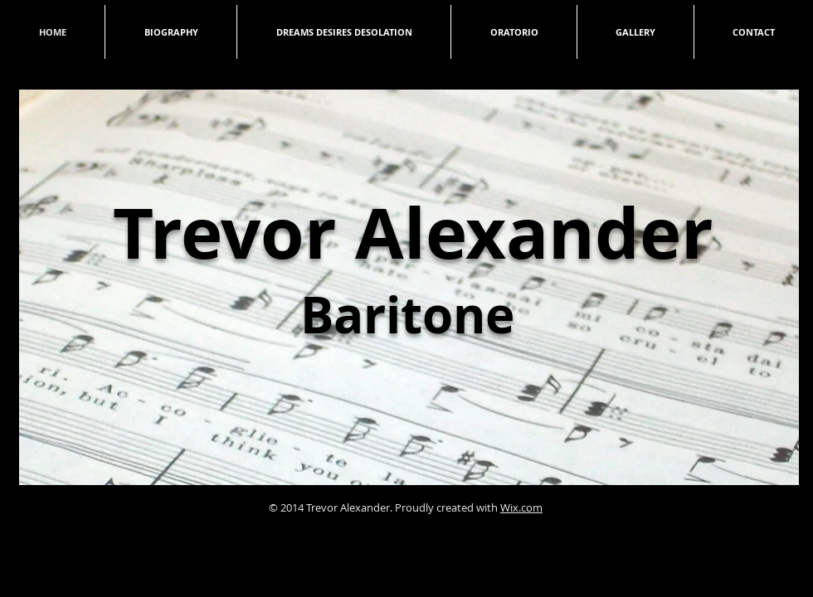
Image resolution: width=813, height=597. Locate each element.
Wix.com (521, 507)
